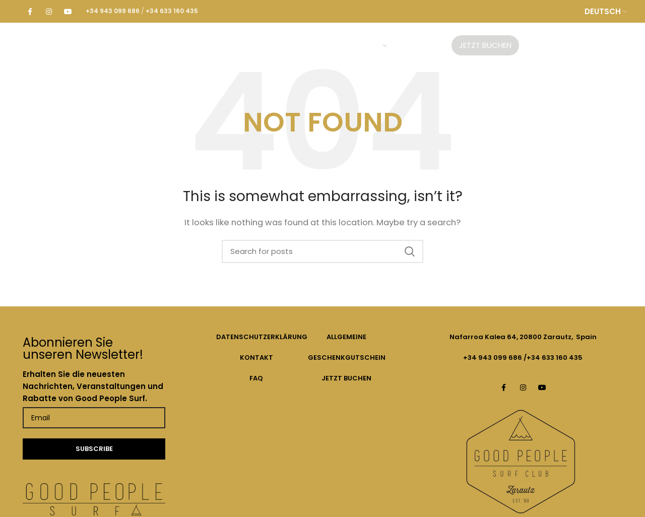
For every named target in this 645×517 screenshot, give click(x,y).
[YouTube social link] (68, 11)
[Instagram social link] (48, 11)
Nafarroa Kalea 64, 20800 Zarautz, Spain (523, 337)
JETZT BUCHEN (346, 378)
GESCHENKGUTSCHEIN (346, 357)
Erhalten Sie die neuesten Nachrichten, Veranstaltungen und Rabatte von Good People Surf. (93, 386)
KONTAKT (256, 357)
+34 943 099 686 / (495, 357)
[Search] (322, 251)
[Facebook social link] (29, 11)
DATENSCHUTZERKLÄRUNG (261, 337)
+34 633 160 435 (555, 357)
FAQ (256, 378)
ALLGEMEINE (346, 337)
